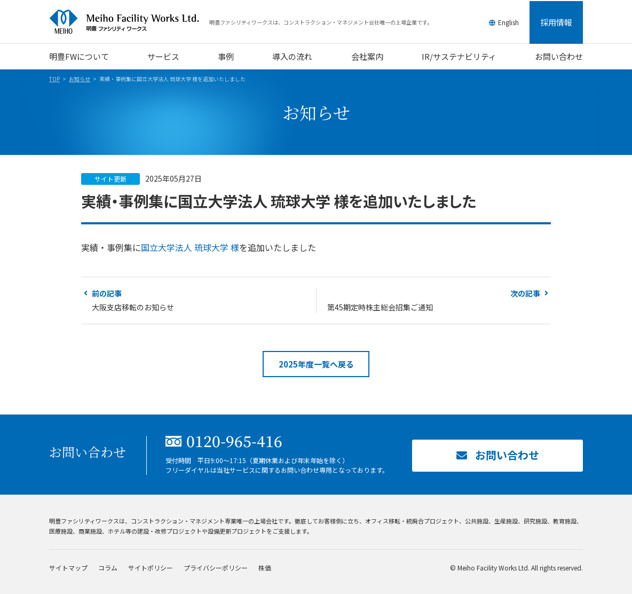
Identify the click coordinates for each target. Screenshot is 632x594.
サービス (163, 56)
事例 (226, 56)
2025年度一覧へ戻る (316, 364)
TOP (54, 79)
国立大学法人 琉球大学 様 (190, 247)
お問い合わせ (559, 56)
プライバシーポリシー (216, 567)
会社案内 (367, 56)
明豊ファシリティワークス (129, 22)
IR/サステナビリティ (459, 56)
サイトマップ (68, 567)
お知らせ (79, 79)
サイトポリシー (150, 567)
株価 (264, 567)
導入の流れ (292, 56)
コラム (107, 567)
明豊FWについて (79, 56)
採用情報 (556, 22)
